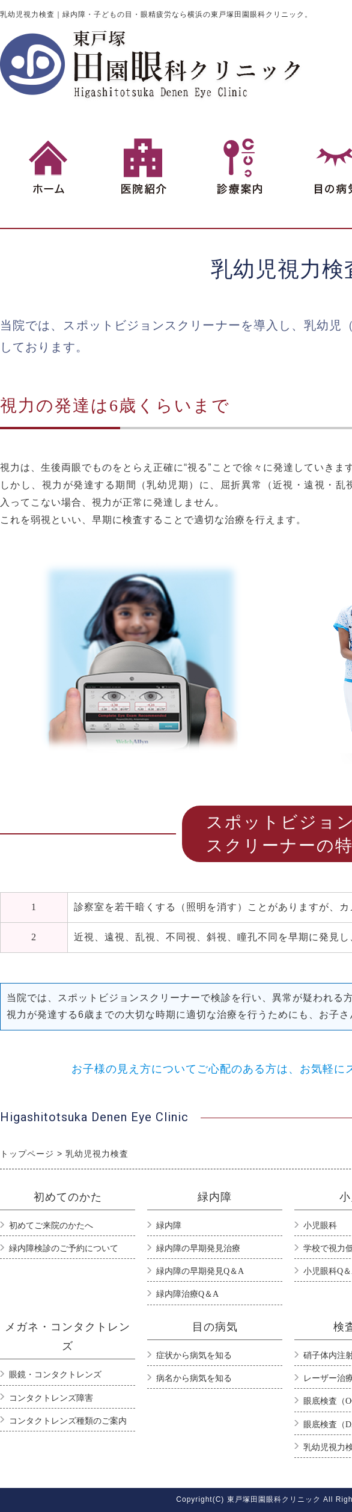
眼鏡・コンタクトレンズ (55, 1374)
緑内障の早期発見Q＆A (200, 1271)
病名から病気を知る (194, 1378)
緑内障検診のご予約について (63, 1248)
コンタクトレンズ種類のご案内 (68, 1420)
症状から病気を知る (194, 1355)
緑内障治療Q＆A (187, 1294)
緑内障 (168, 1225)
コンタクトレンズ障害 (51, 1398)
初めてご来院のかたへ (51, 1225)
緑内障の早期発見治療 (198, 1248)
